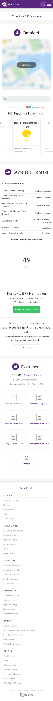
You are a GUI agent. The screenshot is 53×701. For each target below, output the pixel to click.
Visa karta (27, 64)
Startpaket (8, 518)
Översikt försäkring (11, 565)
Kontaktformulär (26, 309)
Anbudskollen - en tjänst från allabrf (19, 630)
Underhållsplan (10, 544)
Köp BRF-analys (10, 626)
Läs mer (26, 347)
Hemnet (7, 505)
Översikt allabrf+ (10, 500)
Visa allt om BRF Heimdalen (26, 16)
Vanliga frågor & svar (12, 644)
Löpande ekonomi (11, 535)
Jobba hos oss (9, 665)
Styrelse (38, 375)
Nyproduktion (9, 609)
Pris (5, 514)
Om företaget (9, 656)
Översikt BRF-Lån (11, 595)
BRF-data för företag (12, 635)
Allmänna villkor (10, 669)
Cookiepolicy (9, 678)
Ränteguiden (9, 600)
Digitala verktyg (10, 539)
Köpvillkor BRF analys (12, 683)
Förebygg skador (10, 579)
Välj (5, 98)
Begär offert (8, 553)
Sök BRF (26, 487)
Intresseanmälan (10, 613)
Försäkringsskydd (11, 570)
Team (5, 660)
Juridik (6, 549)
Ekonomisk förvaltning (13, 530)
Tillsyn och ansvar (11, 574)
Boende (27, 375)
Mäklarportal (8, 639)
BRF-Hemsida (9, 509)
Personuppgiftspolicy (12, 674)
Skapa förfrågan (10, 583)
